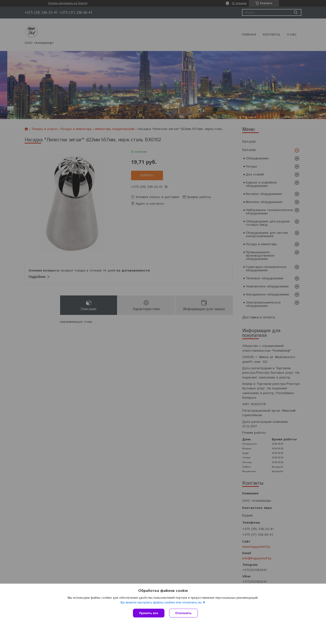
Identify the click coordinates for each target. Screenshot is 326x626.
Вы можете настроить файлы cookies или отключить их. (161, 602)
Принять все (148, 613)
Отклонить (183, 613)
